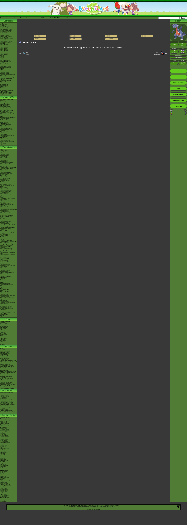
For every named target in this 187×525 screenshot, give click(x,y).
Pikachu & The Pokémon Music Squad (7, 412)
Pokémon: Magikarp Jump (6, 189)
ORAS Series (3, 343)
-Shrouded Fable (4, 441)
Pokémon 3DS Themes (5, 307)
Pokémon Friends (4, 155)
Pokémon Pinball (4, 294)
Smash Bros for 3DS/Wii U (6, 215)
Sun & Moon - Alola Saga (6, 112)
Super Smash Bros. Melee (6, 287)
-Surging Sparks (4, 439)
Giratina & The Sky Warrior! (6, 365)
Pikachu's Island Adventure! (6, 402)
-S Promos (2, 500)
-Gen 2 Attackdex (4, 46)
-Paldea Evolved (4, 449)
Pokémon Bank (3, 199)
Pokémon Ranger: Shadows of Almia (7, 253)
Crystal (1, 282)
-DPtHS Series (3, 457)
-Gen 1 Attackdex (4, 44)
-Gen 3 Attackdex (4, 47)
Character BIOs (4, 323)
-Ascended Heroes (4, 429)
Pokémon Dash (4, 266)
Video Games (8, 147)
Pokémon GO (3, 156)
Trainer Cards (3, 421)
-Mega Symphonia (4, 477)
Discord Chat (3, 89)
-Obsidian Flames (4, 448)
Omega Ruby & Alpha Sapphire (7, 198)
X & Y (1, 197)
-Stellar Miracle (3, 488)
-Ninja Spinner (3, 471)
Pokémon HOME (4, 169)
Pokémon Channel (4, 267)
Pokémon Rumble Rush (5, 190)
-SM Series (3, 453)
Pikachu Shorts (8, 390)
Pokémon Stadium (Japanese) (7, 295)
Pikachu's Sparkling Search (6, 405)
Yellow (1, 290)
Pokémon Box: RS (4, 269)
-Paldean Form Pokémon (6, 95)
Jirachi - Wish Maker (5, 358)
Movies (8, 346)
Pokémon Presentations (6, 83)
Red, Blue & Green (4, 289)
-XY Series (2, 454)
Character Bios (3, 101)
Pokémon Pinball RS (5, 270)
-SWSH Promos (4, 465)
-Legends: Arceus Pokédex (6, 38)
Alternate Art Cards (4, 423)
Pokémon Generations (5, 124)
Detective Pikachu (4, 192)
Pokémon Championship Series (7, 74)
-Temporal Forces (4, 444)
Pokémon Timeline (4, 72)
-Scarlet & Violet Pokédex (6, 41)
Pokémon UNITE (4, 160)
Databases (8, 21)
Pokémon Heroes (4, 357)
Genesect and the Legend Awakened (6, 374)
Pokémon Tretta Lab (5, 222)
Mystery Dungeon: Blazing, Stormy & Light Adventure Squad (8, 244)
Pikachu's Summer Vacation (7, 392)
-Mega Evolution (4, 432)
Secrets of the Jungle (5, 385)
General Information (5, 321)
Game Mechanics (4, 65)
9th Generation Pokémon (6, 92)
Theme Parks (3, 86)
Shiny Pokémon (4, 122)
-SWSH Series (3, 452)
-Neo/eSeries (3, 459)
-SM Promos (3, 466)
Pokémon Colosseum (5, 264)
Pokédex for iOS (4, 235)
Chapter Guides (4, 326)
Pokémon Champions (5, 153)
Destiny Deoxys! (4, 359)
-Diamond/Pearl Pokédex (6, 30)
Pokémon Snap (4, 293)
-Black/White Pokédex (5, 31)
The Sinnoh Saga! (4, 109)
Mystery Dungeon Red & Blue (7, 272)
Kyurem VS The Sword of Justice (8, 371)
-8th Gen (2, 69)
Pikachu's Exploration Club (6, 403)
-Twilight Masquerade (5, 442)
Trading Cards (8, 415)
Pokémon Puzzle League (6, 291)
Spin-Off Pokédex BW (5, 61)
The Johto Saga (4, 105)
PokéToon (2, 130)
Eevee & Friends (4, 409)
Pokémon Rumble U (5, 223)
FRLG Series (3, 333)
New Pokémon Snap (5, 178)
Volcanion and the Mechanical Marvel (7, 380)
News (1, 23)
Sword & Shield (4, 166)
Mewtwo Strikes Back (5, 351)
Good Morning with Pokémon (7, 135)
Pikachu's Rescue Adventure (7, 394)
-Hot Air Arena (3, 482)
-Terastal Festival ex (5, 484)
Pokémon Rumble (4, 242)
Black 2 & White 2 (4, 220)
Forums (16, 18)
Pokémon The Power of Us (6, 383)
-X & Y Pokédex (4, 32)
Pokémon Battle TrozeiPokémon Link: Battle (8, 201)
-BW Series (3, 455)
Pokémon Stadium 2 (5, 283)
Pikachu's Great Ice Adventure (7, 404)
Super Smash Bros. (4, 299)
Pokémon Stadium (4, 296)
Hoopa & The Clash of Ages (6, 378)
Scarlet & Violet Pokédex (57, 18)
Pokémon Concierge (5, 139)
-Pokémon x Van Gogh (5, 80)
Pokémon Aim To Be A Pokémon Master (8, 115)
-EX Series (2, 458)
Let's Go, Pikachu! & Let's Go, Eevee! (7, 186)
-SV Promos (3, 464)
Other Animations (4, 136)
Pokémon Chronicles (5, 118)
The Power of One (4, 352)
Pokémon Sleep (4, 161)
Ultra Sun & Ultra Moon (5, 184)
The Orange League (5, 104)
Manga (9, 319)
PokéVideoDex (3, 134)
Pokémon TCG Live (4, 180)
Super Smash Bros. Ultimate (7, 195)
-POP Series (3, 469)
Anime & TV (8, 97)
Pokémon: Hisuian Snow (6, 128)
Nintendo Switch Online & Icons (7, 312)
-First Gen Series (4, 460)
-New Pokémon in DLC (5, 93)
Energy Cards (3, 422)
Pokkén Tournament (5, 212)
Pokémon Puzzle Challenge (6, 284)
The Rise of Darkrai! (5, 364)
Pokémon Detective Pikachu (7, 388)
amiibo (1, 311)
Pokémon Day (3, 81)
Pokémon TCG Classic (5, 426)
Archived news (3, 24)
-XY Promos (3, 467)
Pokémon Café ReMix (5, 157)
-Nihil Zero (2, 472)
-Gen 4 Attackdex (4, 48)
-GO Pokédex (3, 40)
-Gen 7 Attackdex (4, 51)
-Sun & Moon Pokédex (5, 34)
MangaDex (2, 322)
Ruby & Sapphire (4, 260)
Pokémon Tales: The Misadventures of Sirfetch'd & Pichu (7, 141)
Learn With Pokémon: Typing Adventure (7, 232)
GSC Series (3, 331)
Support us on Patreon (93, 509)
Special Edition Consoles (6, 306)
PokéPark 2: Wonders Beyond (7, 227)
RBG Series (3, 328)
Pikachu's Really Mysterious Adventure (7, 407)
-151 (1, 447)
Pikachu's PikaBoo (4, 396)
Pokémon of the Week (5, 67)
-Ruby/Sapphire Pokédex (6, 29)
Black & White (3, 218)
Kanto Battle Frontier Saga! (6, 107)
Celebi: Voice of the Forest (6, 355)
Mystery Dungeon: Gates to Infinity (8, 224)
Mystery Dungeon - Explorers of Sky (7, 250)
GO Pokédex (44, 18)
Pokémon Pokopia (4, 154)
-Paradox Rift (3, 446)
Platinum (2, 239)
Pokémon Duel (3, 214)
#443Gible (27, 53)
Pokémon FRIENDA (5, 317)
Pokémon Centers (4, 73)
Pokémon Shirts (4, 85)
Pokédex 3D (3, 229)
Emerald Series (4, 334)
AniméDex (2, 100)
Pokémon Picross (4, 210)
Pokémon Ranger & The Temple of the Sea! (8, 362)
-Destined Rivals (4, 435)
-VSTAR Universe (4, 495)
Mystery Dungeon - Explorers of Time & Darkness (7, 255)
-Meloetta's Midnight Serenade (7, 372)
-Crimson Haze (3, 491)
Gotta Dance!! (3, 398)
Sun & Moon (3, 183)
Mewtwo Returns (4, 354)
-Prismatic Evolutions (5, 438)
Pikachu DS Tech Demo (5, 275)
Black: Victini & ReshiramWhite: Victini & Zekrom (7, 369)
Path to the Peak (4, 131)
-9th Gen (2, 68)
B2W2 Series (3, 340)
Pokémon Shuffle (4, 206)
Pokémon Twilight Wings (6, 125)
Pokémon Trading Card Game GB (8, 297)
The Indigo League (4, 103)
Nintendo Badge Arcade (5, 216)
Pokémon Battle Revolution (6, 248)
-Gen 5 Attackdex (4, 49)
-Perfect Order (3, 428)
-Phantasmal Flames (5, 430)
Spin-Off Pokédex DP (5, 60)
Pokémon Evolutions (5, 127)
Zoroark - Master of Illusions (7, 367)
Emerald (2, 263)
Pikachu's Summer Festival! (6, 400)
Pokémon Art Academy (5, 203)
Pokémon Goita (4, 314)
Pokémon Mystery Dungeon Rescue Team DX (6, 174)
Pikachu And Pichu (4, 395)
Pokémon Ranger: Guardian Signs (8, 241)
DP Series (2, 335)
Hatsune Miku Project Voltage (7, 77)
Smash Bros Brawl (4, 258)
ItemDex (2, 55)
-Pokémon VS (3, 496)
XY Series (2, 341)
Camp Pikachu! (3, 397)
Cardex (2, 62)
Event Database (4, 91)
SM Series (2, 344)
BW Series (2, 339)
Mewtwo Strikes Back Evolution (7, 384)
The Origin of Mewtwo (5, 350)
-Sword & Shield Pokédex (6, 36)
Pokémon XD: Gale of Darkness (7, 265)
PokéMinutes (3, 133)
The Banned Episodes (5, 121)
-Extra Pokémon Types (5, 420)
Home (10, 18)
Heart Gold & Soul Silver (6, 240)
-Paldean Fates (3, 445)
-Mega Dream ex (4, 473)
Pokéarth (68, 18)
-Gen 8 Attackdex (4, 53)
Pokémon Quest (4, 193)
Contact (22, 18)
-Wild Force (3, 493)
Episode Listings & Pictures (6, 99)
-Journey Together (4, 436)
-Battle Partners (4, 483)
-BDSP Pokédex (4, 37)
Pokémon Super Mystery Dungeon (8, 209)
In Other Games (4, 303)
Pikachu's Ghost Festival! (6, 401)
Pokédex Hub (35, 18)
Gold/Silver (2, 281)
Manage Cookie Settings (111, 505)
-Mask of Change (4, 490)
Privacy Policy (99, 505)
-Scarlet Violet (3, 451)
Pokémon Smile (4, 175)
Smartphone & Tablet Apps (6, 308)
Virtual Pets (3, 309)
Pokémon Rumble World (6, 208)
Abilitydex (2, 57)
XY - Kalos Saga (4, 111)
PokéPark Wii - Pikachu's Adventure (6, 247)
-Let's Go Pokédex (4, 35)
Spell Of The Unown (5, 353)
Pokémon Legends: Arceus (6, 168)
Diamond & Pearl (4, 238)
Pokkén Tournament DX (5, 191)
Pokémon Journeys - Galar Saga (8, 113)
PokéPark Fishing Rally (5, 276)
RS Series (2, 332)
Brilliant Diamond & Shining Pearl (8, 167)
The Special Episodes (5, 119)
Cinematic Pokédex (4, 63)
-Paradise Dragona (4, 487)
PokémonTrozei (4, 273)
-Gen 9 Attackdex (4, 54)
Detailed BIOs (3, 325)
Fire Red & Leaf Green (5, 261)
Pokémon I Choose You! (6, 382)
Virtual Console (3, 305)
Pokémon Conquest (5, 226)
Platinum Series (4, 337)
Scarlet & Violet (3, 150)
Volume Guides (3, 327)
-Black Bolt (2, 433)
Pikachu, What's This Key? (6, 410)
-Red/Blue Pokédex (4, 26)
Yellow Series (3, 329)
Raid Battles (3, 424)
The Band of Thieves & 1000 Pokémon (7, 205)
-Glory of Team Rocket (5, 481)
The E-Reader (3, 277)
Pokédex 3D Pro (4, 230)
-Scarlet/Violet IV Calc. (5, 66)
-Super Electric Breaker (5, 485)
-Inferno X (2, 475)
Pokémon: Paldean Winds (6, 129)
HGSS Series (3, 338)
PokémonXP (3, 75)
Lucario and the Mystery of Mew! (8, 360)
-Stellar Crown (3, 440)
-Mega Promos (3, 463)
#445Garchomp (157, 53)
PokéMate (2, 278)
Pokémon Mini (3, 285)
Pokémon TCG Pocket (5, 163)
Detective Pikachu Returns (6, 162)
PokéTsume (3, 145)
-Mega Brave (3, 476)
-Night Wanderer (4, 489)
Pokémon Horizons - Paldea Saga (8, 117)
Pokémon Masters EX (5, 159)
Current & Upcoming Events (7, 90)
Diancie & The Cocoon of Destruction (6, 377)
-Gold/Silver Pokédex (5, 28)
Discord (28, 18)
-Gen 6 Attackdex (4, 50)
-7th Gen (2, 71)
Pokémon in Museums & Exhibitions (6, 79)
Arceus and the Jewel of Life (7, 366)
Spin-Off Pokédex (4, 59)
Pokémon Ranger (4, 271)
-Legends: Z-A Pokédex (5, 42)
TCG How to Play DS (5, 234)
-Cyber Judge (3, 494)
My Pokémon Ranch (5, 257)
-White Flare (3, 434)
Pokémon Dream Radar (5, 221)
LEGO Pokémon (4, 84)
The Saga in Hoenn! (5, 106)
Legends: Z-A (3, 151)
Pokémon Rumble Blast (5, 228)
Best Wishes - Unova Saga (6, 110)
